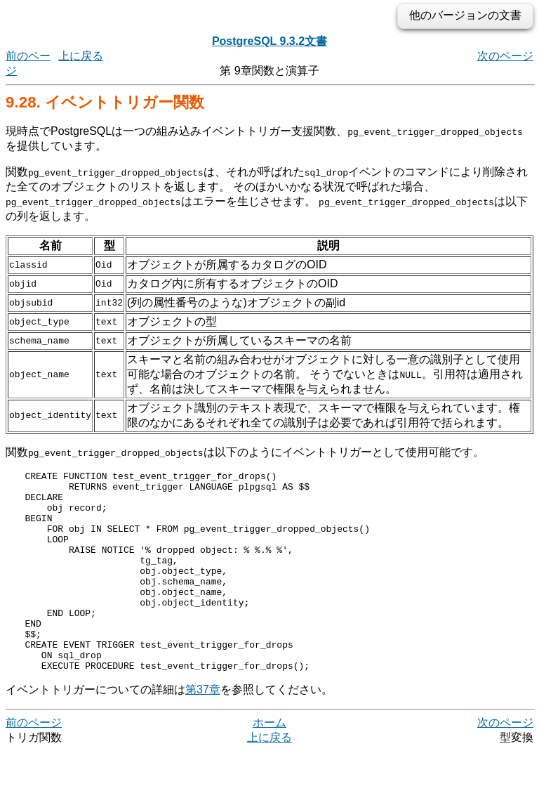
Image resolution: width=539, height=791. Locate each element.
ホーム (269, 763)
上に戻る (80, 56)
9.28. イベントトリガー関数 (105, 102)
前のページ (34, 763)
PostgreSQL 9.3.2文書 (269, 41)
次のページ (505, 56)
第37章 (202, 730)
